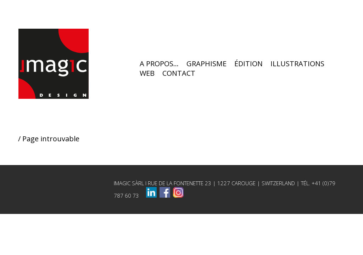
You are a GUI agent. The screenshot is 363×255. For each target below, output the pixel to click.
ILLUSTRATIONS (297, 64)
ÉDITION (248, 64)
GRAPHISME (206, 64)
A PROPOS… (159, 64)
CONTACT (178, 74)
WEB (147, 74)
